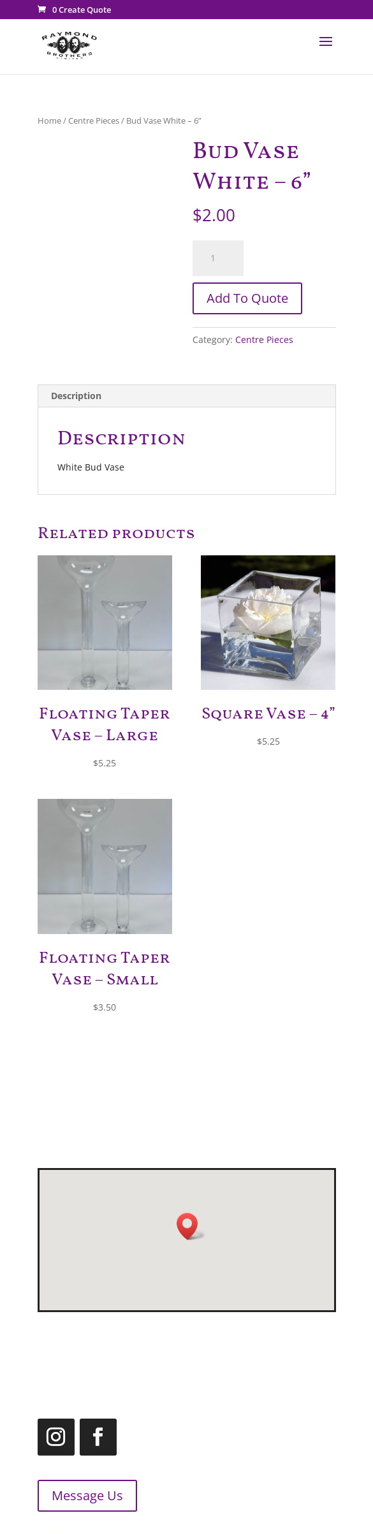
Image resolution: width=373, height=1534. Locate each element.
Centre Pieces (93, 120)
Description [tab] (76, 396)
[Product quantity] (218, 258)
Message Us (75, 1495)
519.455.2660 (245, 1339)
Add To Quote (247, 298)
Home (49, 120)
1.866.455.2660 (227, 1371)
